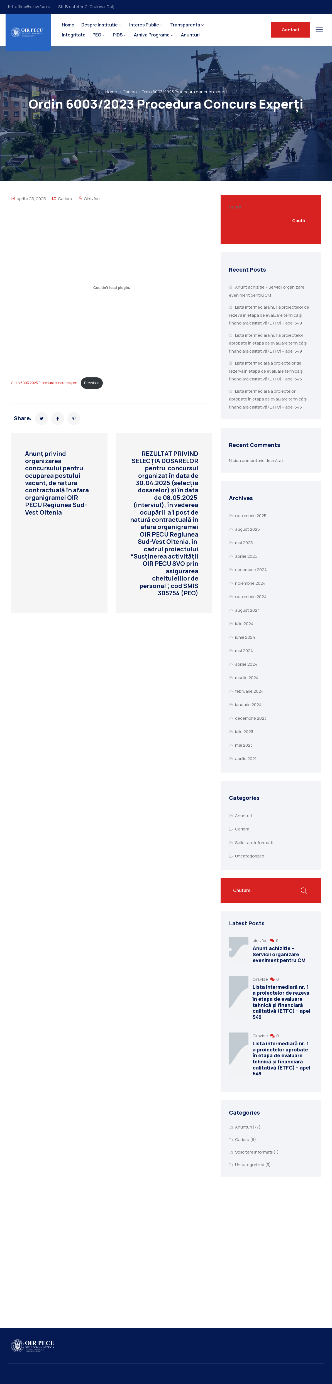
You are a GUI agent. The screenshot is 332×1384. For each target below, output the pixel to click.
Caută (235, 207)
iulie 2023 (244, 731)
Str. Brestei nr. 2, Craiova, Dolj (86, 6)
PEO (96, 35)
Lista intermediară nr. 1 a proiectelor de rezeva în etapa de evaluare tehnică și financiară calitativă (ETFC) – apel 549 (269, 315)
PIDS (118, 35)
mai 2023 (244, 745)
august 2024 (247, 610)
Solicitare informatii (254, 842)
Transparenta (185, 25)
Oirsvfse (92, 198)
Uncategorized (249, 856)
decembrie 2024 (251, 569)
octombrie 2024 (251, 596)
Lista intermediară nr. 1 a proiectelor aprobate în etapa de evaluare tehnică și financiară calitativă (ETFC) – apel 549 (268, 343)
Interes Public (144, 25)
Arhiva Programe (152, 35)
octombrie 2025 (251, 515)
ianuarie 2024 (248, 704)
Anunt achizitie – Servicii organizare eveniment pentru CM (279, 954)
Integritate (74, 35)
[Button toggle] (319, 29)
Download (91, 382)
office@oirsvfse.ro (32, 6)
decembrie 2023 (251, 718)
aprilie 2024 (246, 664)
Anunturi (190, 35)
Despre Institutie (99, 25)
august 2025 (247, 529)
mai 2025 (244, 542)
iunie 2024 (245, 637)
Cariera (130, 92)
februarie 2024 (249, 691)
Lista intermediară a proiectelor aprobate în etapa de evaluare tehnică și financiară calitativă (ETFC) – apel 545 (268, 399)
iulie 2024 (244, 623)
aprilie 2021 (246, 758)
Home (68, 25)
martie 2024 (246, 677)
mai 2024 (244, 650)
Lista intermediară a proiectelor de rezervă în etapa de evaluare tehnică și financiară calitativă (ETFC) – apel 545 (266, 371)
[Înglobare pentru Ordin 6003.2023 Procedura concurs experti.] (111, 287)
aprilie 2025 (246, 556)
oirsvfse (260, 940)
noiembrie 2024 (250, 583)
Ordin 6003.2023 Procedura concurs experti (44, 382)
